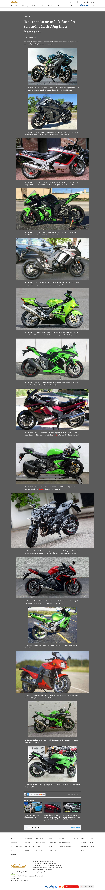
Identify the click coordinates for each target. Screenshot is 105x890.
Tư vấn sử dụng (52, 842)
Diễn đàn (27, 16)
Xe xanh (60, 6)
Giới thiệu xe (84, 846)
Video (66, 6)
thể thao (41, 489)
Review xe (83, 842)
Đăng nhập (91, 2)
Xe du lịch (27, 842)
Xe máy (27, 850)
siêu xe (49, 235)
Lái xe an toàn (52, 850)
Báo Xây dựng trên (37, 794)
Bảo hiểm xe (51, 6)
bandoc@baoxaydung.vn (22, 880)
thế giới (55, 435)
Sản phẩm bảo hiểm (64, 842)
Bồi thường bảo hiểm (65, 846)
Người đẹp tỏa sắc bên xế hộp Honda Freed (32, 816)
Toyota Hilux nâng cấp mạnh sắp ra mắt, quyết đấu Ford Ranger (71, 817)
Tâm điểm (13, 854)
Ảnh (72, 6)
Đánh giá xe (35, 6)
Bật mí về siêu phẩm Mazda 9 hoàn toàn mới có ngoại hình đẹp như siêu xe (52, 818)
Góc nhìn (13, 850)
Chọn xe (50, 846)
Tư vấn (82, 850)
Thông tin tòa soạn (71, 887)
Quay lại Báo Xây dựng (87, 887)
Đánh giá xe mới (40, 842)
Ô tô (91, 842)
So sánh (38, 846)
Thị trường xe (25, 6)
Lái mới (43, 6)
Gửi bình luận (75, 827)
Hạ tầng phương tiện (16, 846)
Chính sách (14, 842)
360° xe (17, 6)
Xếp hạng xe (39, 850)
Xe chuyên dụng (29, 846)
